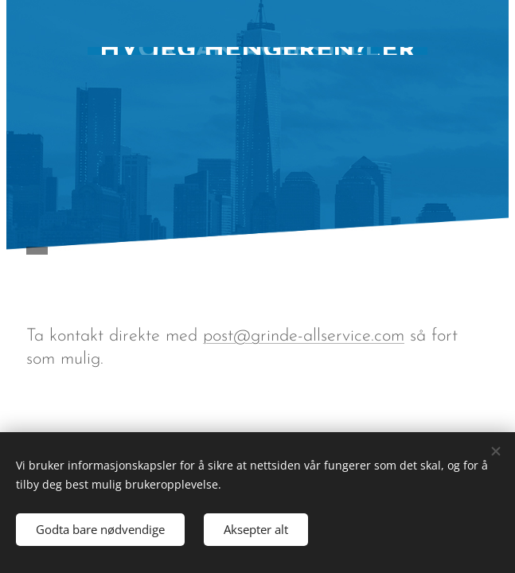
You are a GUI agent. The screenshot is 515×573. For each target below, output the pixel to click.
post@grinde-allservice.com (303, 336)
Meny (473, 251)
